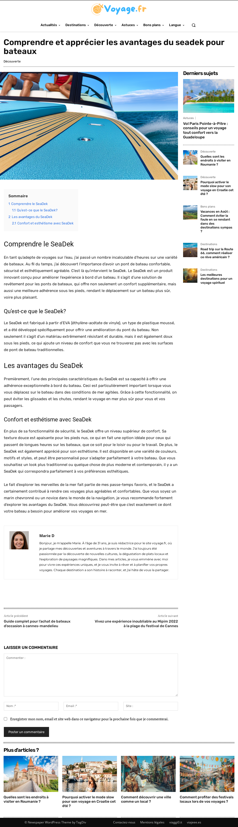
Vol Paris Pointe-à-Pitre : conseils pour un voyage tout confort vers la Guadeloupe (208, 127)
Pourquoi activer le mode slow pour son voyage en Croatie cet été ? (216, 181)
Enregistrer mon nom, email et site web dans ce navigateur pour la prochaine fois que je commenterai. (89, 718)
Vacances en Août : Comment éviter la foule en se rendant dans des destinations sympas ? (216, 212)
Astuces (188, 118)
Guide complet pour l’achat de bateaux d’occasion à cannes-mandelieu (37, 623)
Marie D (46, 535)
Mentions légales (152, 822)
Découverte (12, 61)
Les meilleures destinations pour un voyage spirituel (215, 265)
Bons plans (207, 199)
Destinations (208, 232)
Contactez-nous (124, 822)
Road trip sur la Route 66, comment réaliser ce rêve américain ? (216, 240)
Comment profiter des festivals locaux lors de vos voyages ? (206, 799)
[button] (193, 24)
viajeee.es (194, 822)
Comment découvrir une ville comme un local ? (146, 799)
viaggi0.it (175, 822)
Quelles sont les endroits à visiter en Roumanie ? (214, 154)
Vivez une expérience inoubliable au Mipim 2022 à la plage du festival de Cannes (136, 623)
